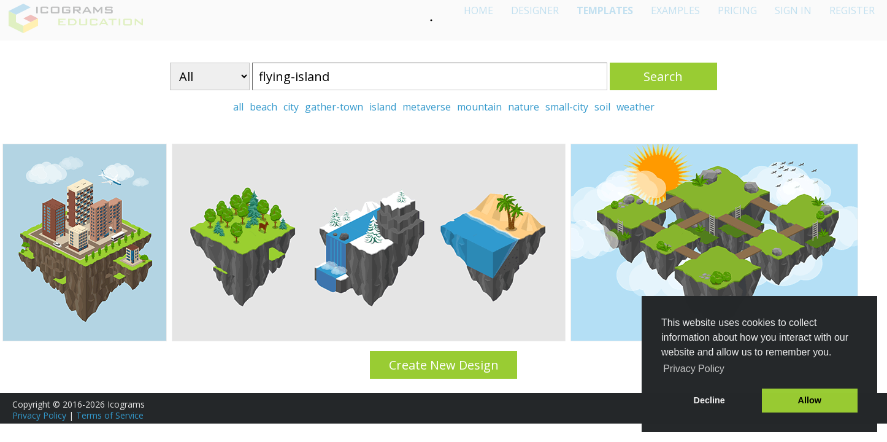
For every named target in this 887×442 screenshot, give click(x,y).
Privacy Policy (39, 415)
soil (602, 107)
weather (635, 107)
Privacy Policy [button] (693, 368)
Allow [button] (809, 400)
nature (523, 107)
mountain (479, 107)
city (291, 107)
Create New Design (444, 365)
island (382, 107)
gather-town (334, 107)
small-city (566, 107)
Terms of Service (110, 415)
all (238, 107)
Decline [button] (709, 400)
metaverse (426, 107)
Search (663, 76)
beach (263, 107)
